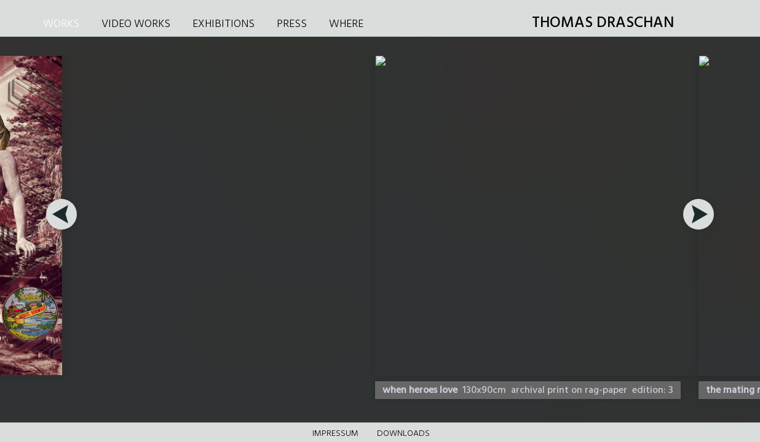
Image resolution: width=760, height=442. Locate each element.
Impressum (335, 434)
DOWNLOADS (403, 434)
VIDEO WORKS (135, 24)
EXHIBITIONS (223, 24)
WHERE (346, 24)
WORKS (61, 24)
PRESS (292, 24)
